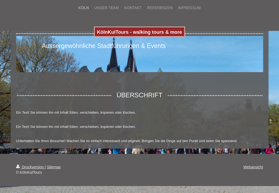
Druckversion (30, 167)
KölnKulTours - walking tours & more (139, 32)
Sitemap (54, 167)
